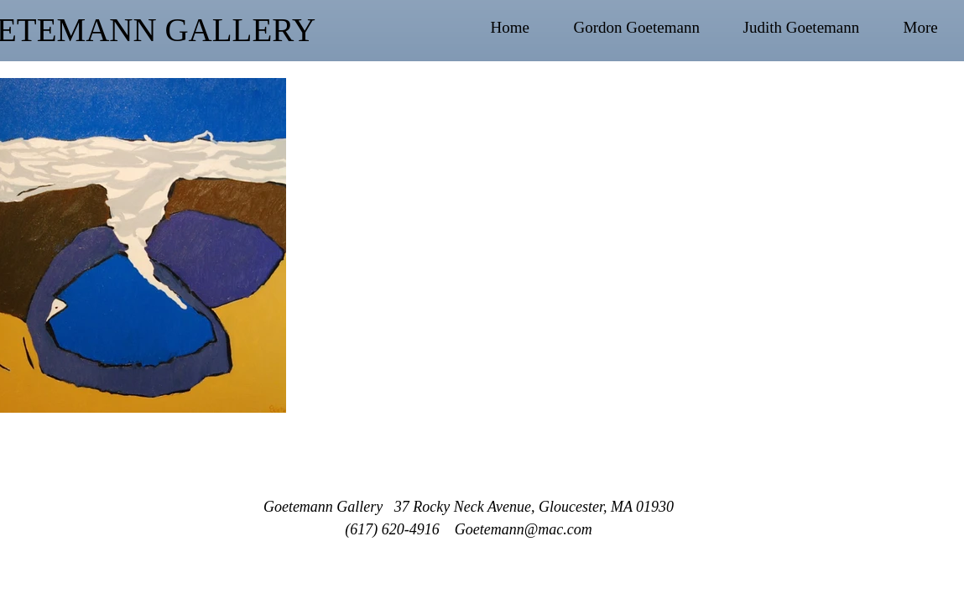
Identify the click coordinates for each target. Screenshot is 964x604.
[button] (650, 27)
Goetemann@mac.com (523, 529)
